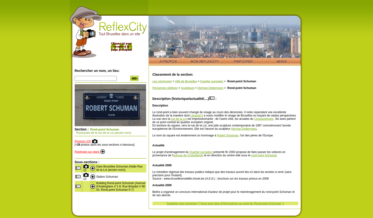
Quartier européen (211, 81)
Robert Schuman (227, 135)
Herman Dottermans (210, 88)
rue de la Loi (179, 119)
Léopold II (197, 115)
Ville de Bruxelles (186, 81)
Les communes (162, 81)
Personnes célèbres (165, 88)
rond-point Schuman (264, 155)
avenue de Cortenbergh (188, 155)
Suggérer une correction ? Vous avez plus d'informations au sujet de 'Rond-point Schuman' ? (225, 203)
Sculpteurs (187, 88)
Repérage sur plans (90, 151)
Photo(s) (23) (83, 141)
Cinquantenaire (263, 119)
